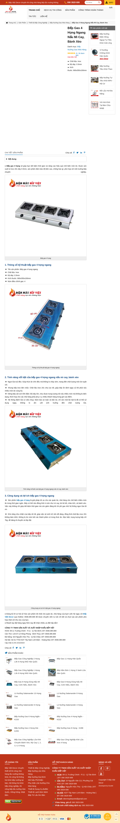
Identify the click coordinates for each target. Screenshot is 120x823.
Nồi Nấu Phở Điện (35, 780)
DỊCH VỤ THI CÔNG (53, 10)
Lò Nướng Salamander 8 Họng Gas (70, 694)
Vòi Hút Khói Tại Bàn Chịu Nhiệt (105, 105)
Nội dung (12, 159)
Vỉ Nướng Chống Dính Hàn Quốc (105, 53)
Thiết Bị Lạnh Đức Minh (38, 792)
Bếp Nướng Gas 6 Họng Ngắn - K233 (27, 718)
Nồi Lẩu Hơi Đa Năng (106, 92)
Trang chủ (34, 10)
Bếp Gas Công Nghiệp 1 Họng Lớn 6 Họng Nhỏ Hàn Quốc (27, 671)
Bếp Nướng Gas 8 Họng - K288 (70, 728)
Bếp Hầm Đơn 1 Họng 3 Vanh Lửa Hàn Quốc (71, 671)
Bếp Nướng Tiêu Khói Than (106, 67)
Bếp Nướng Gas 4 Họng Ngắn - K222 (70, 718)
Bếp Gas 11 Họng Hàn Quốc (69, 659)
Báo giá (111, 3)
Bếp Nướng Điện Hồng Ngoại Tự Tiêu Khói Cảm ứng (106, 38)
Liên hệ (43, 16)
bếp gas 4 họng (23, 500)
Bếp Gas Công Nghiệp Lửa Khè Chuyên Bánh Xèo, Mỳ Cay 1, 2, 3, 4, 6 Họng (27, 742)
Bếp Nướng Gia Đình (37, 777)
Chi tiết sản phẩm (14, 152)
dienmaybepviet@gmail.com (75, 799)
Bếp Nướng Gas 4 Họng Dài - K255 (26, 729)
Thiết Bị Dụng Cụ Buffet (38, 789)
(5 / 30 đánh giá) (80, 53)
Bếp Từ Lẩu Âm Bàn (36, 795)
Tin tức (32, 16)
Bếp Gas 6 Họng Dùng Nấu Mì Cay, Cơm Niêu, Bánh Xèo (69, 683)
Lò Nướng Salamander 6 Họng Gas (27, 706)
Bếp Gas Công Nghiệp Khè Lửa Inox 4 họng (70, 741)
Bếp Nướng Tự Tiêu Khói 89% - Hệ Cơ (106, 80)
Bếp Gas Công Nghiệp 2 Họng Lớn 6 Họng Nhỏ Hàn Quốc (27, 660)
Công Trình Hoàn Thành (90, 10)
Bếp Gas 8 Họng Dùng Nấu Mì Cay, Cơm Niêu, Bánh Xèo (27, 683)
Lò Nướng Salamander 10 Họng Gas (27, 694)
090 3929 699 (67, 778)
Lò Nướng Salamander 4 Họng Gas (70, 706)
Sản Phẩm (70, 10)
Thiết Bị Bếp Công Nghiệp (39, 768)
